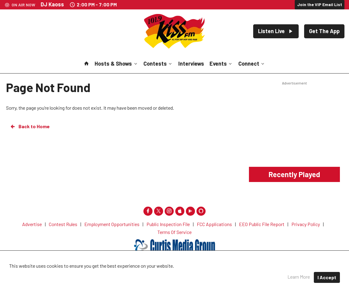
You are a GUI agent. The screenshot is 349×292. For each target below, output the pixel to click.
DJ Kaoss (52, 4)
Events (221, 63)
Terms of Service (240, 274)
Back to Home (30, 126)
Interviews (191, 63)
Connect (251, 63)
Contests (158, 63)
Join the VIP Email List (319, 4)
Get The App (324, 31)
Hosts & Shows (116, 63)
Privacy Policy (199, 274)
